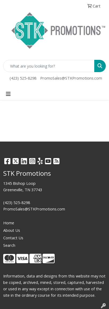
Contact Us (13, 237)
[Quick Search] (49, 66)
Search (9, 245)
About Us (11, 230)
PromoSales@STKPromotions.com (71, 78)
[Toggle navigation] (8, 94)
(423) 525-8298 (23, 78)
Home (8, 222)
